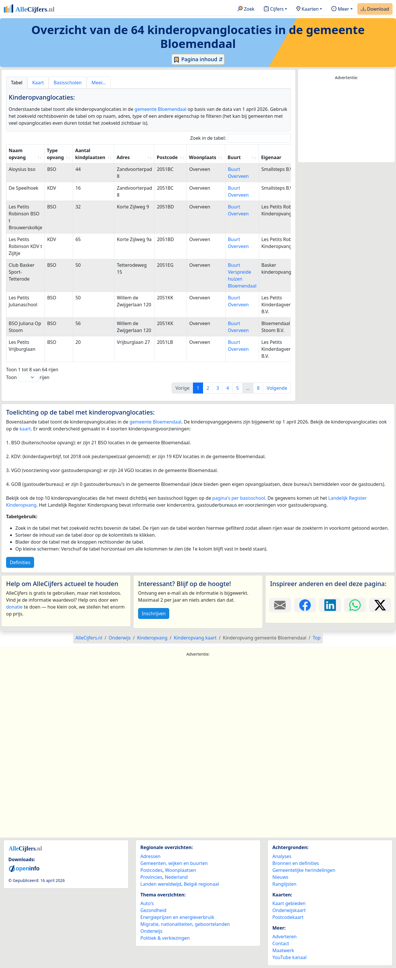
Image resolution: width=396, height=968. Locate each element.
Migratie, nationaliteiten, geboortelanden (185, 924)
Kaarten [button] (307, 9)
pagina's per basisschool (238, 498)
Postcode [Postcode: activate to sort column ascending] (167, 157)
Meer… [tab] (99, 82)
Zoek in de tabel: (240, 138)
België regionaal (201, 884)
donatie (14, 607)
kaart (25, 429)
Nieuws (280, 877)
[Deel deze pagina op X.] (380, 605)
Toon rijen (27, 377)
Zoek (245, 9)
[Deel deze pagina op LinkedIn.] (330, 605)
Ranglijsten (284, 884)
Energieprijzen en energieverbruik (177, 917)
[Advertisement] (346, 121)
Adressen (150, 856)
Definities (20, 562)
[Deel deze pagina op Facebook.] (305, 605)
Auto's (147, 903)
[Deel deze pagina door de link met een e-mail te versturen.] (280, 605)
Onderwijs (151, 931)
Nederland (176, 877)
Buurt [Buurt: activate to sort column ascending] (234, 157)
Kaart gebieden (289, 903)
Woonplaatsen (180, 870)
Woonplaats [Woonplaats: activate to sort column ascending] (202, 157)
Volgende (277, 388)
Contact (280, 943)
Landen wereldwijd (160, 884)
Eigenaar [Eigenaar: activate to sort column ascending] (271, 157)
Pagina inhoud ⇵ (198, 59)
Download (375, 9)
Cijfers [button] (274, 9)
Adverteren (284, 936)
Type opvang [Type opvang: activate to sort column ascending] (55, 154)
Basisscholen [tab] (68, 82)
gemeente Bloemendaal (161, 109)
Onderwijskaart (289, 910)
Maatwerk (283, 950)
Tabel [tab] (17, 82)
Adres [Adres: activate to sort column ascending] (123, 157)
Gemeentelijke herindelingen (303, 870)
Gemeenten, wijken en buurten (174, 863)
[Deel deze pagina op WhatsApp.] (355, 605)
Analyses (281, 856)
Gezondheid (153, 910)
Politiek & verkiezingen (165, 938)
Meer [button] (340, 9)
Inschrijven (154, 613)
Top (317, 638)
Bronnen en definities (295, 863)
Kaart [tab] (38, 82)
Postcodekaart (288, 917)
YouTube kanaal (289, 957)
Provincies (151, 877)
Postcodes (151, 870)
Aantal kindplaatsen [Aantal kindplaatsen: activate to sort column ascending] (90, 154)
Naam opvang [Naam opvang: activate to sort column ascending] (17, 154)
